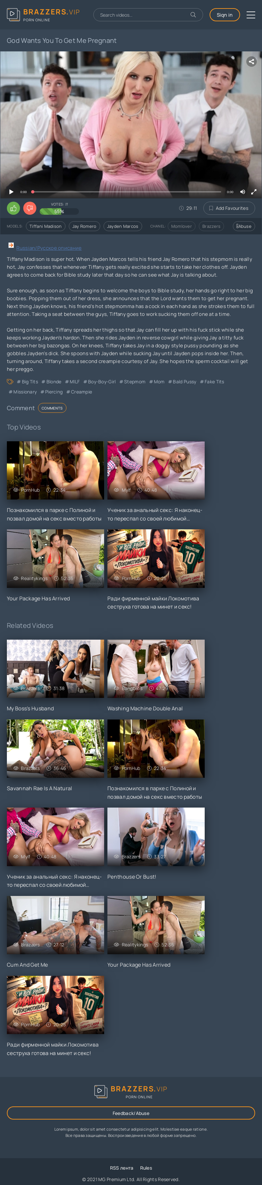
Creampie (81, 392)
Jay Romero (84, 226)
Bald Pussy (184, 381)
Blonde (54, 381)
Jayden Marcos (123, 226)
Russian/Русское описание (49, 248)
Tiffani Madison (45, 226)
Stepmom (134, 381)
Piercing (54, 392)
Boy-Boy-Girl (102, 381)
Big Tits (30, 381)
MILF (75, 381)
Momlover (181, 226)
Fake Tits (214, 381)
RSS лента (122, 1168)
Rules (146, 1168)
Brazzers (211, 226)
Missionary (25, 392)
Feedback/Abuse (131, 1113)
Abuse (244, 226)
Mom (159, 381)
